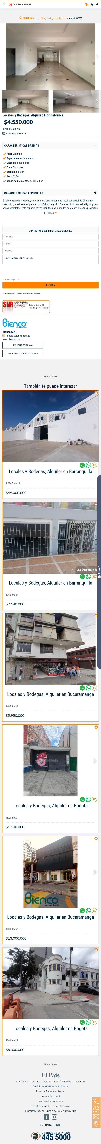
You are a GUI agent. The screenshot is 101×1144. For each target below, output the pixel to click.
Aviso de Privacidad (51, 1096)
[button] (50, 145)
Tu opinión (99, 572)
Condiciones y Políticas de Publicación (50, 1086)
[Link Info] (50, 480)
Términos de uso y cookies (50, 1101)
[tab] (50, 145)
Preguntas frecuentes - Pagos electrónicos (51, 1106)
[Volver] (5, 4)
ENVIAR (50, 285)
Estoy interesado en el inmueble (50, 259)
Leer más (49, 213)
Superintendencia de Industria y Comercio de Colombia (50, 1110)
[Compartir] (97, 4)
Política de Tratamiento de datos (28, 294)
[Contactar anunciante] (94, 466)
